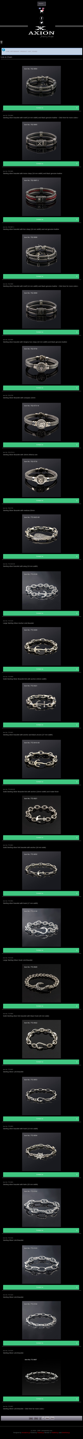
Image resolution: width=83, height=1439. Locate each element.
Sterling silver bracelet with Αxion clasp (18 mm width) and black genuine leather (32, 173)
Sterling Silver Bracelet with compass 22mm (19, 398)
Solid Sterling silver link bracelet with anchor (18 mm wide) (24, 847)
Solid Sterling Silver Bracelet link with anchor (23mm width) (24, 679)
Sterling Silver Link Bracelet (13, 1072)
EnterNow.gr (66, 1432)
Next (47, 1418)
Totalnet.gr (40, 1432)
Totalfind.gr (55, 1432)
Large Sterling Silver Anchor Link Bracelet (18, 623)
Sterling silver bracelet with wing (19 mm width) (20, 566)
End (52, 1418)
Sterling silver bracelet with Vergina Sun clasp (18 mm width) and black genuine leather (35, 342)
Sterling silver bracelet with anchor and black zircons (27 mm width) (28, 735)
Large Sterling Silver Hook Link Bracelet (17, 960)
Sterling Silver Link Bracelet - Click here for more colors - (24, 1409)
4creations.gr (26, 1432)
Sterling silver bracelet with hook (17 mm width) (20, 903)
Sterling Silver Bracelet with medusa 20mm (19, 510)
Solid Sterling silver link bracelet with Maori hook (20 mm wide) (26, 1016)
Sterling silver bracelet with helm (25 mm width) (20, 1184)
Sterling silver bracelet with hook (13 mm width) (20, 1129)
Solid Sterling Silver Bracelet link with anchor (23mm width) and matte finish (31, 792)
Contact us (39, 108)
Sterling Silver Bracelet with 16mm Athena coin (20, 455)
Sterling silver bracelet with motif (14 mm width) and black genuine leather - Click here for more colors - (41, 118)
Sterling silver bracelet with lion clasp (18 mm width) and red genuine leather (31, 229)
